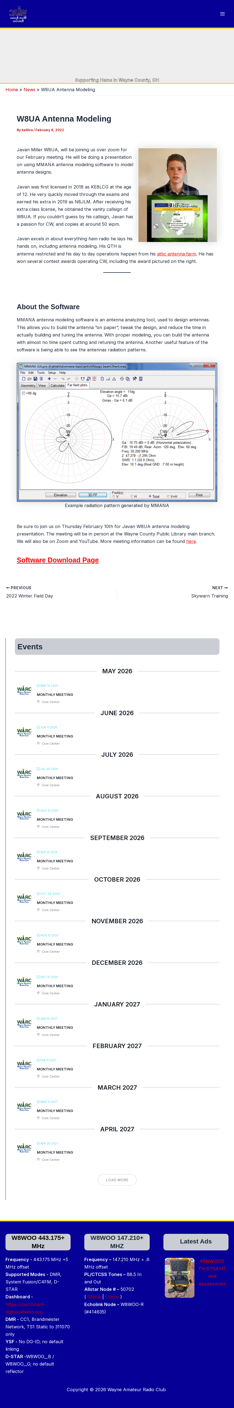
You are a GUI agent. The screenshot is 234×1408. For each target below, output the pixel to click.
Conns (112, 1296)
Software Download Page (58, 569)
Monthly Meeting (55, 703)
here (191, 550)
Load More (117, 1189)
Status (94, 1296)
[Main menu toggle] (222, 18)
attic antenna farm (176, 262)
